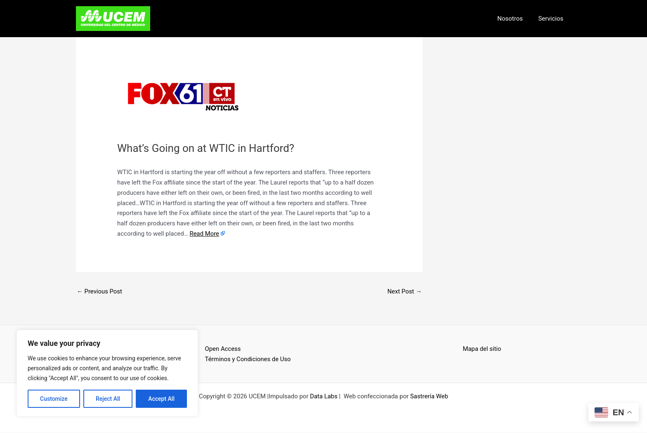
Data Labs (324, 396)
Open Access (223, 349)
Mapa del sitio (482, 349)
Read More (204, 233)
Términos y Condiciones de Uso (248, 359)
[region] (107, 373)
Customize (54, 398)
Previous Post (100, 291)
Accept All (161, 398)
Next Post (404, 291)
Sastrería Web (429, 396)
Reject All (108, 398)
